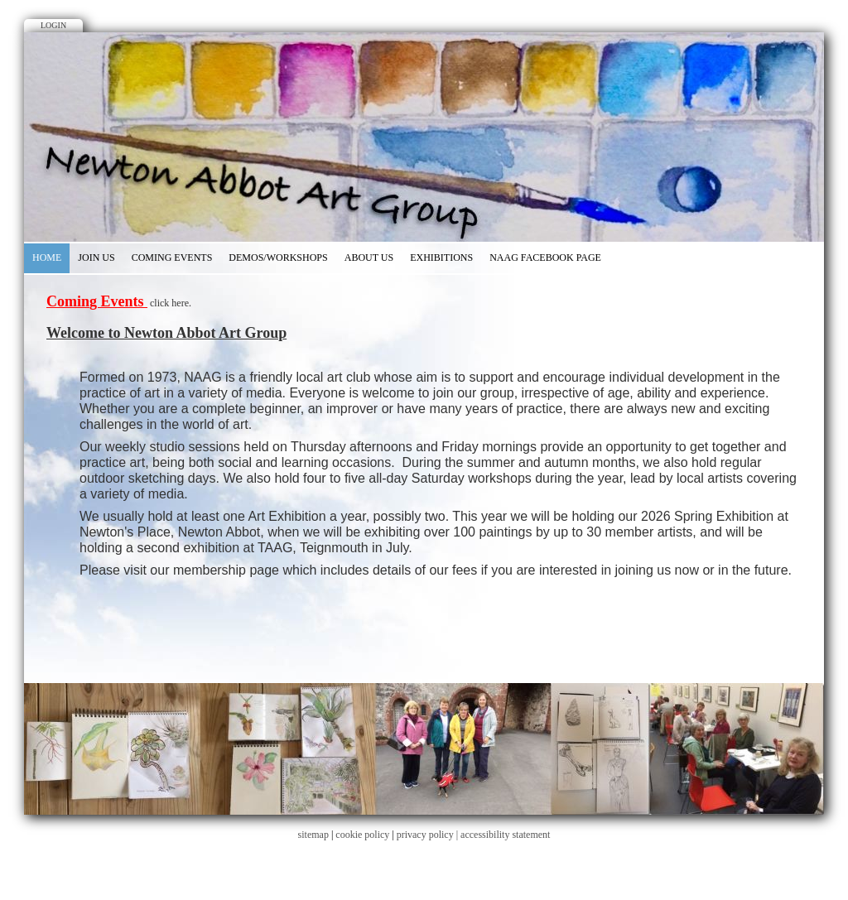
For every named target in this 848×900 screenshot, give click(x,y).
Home (46, 257)
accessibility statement (505, 834)
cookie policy (362, 834)
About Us (368, 257)
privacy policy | (428, 834)
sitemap (313, 834)
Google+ (441, 15)
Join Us (96, 257)
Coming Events (172, 257)
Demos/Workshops (278, 257)
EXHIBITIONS (441, 257)
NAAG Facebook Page (545, 257)
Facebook (406, 15)
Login (53, 25)
